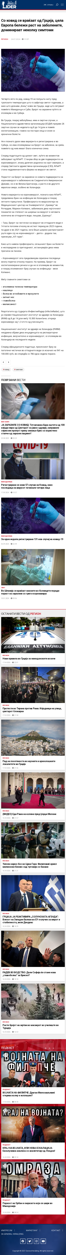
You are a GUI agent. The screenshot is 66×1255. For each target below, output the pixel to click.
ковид (7, 370)
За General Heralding (12, 1234)
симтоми (19, 370)
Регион (4, 39)
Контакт (55, 1230)
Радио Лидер (9, 5)
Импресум (6, 1230)
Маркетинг (32, 1230)
